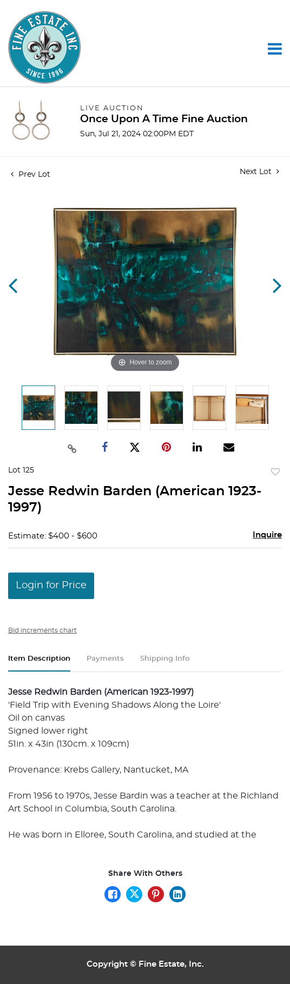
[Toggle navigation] (275, 48)
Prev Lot (30, 174)
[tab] (39, 663)
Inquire (267, 535)
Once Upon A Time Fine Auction (164, 119)
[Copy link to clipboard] (71, 447)
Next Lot (259, 172)
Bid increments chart (42, 630)
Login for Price (51, 585)
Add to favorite (275, 472)
